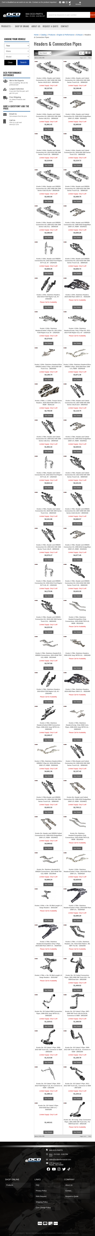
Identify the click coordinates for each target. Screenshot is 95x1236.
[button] (71, 15)
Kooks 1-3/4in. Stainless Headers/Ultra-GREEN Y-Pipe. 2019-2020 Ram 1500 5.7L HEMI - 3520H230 (77, 367)
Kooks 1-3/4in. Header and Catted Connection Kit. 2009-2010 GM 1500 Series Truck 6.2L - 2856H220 (77, 80)
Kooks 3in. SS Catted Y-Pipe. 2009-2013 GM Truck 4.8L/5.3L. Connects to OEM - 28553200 (77, 1050)
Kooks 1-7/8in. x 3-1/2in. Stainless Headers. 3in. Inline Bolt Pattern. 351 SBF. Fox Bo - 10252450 (77, 944)
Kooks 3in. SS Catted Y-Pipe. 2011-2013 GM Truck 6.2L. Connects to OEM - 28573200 (77, 1086)
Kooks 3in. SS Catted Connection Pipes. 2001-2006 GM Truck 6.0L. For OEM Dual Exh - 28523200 (77, 977)
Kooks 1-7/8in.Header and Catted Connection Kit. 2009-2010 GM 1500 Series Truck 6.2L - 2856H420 (77, 763)
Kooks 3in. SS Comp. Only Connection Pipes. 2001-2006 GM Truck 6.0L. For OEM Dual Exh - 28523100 (77, 1122)
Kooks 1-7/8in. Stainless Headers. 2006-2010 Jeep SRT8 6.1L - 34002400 (77, 654)
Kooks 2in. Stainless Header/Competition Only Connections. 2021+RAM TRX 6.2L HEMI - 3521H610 (77, 836)
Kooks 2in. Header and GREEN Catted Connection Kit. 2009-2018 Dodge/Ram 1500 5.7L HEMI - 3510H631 (48, 835)
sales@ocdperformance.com (60, 1159)
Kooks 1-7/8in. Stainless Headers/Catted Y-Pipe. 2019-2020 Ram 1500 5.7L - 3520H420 (77, 908)
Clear (10, 62)
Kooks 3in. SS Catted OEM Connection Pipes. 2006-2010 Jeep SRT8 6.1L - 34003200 (48, 1013)
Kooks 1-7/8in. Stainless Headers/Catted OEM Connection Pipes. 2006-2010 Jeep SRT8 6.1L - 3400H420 (48, 726)
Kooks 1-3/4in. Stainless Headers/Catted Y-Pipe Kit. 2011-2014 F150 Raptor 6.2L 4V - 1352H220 (48, 330)
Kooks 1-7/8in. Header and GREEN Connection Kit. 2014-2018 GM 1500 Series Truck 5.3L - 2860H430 (77, 583)
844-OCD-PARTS (56, 1150)
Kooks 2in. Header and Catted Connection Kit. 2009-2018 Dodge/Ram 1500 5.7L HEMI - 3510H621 (77, 799)
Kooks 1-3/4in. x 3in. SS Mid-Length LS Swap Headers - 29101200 (48, 907)
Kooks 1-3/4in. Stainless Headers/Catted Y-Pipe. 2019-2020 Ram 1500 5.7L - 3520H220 (77, 872)
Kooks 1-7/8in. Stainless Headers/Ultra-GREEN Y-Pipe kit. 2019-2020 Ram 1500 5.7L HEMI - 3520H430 (48, 763)
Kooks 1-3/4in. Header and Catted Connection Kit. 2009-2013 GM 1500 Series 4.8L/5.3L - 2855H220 (48, 116)
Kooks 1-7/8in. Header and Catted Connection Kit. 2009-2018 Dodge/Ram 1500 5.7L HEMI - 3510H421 (77, 439)
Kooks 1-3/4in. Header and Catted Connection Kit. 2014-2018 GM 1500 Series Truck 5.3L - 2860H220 (48, 152)
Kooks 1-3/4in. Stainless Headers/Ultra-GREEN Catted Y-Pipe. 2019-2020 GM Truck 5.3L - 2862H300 (48, 367)
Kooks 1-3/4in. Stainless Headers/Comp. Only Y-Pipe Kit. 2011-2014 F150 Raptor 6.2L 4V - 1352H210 (77, 330)
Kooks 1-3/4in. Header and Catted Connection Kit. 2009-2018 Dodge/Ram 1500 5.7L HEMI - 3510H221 (77, 116)
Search (23, 62)
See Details (48, 93)
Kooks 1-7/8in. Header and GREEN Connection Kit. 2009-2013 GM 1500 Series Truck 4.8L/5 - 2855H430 (48, 547)
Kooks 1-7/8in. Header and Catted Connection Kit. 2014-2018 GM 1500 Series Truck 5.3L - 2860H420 (77, 475)
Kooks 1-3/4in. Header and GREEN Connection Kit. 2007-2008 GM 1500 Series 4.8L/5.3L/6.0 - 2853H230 (48, 189)
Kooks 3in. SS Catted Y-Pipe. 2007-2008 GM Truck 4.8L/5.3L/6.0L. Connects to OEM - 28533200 (77, 1013)
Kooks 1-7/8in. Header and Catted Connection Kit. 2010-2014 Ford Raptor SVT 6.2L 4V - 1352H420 (48, 475)
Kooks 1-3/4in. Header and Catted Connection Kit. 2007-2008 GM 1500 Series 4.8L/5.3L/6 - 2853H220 (48, 80)
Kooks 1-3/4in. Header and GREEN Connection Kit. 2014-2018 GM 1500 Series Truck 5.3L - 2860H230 (77, 261)
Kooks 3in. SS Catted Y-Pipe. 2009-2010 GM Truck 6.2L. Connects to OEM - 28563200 (48, 1050)
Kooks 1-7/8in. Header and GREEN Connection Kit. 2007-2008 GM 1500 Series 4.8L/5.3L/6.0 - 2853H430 (77, 511)
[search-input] (68, 15)
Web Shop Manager (71, 1233)
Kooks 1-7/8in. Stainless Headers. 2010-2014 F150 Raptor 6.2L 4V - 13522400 (48, 691)
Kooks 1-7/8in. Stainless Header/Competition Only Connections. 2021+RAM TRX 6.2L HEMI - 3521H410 (77, 620)
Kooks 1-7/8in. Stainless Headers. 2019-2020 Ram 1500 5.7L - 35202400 (77, 690)
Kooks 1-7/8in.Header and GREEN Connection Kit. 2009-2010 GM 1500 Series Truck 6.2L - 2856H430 (48, 799)
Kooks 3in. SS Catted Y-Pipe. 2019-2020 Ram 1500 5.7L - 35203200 (48, 1108)
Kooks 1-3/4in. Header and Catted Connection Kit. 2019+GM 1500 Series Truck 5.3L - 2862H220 (77, 152)
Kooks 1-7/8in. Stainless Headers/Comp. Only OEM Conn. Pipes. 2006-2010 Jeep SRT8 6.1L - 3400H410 (77, 726)
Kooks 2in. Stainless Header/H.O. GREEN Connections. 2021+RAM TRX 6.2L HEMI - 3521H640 (48, 872)
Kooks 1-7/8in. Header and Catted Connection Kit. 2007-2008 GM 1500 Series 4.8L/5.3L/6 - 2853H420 (77, 403)
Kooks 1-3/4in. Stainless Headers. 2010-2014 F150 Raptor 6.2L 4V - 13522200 (48, 297)
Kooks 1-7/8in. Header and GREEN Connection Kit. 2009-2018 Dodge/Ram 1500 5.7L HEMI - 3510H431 (77, 547)
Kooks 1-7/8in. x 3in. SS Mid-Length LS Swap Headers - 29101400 (48, 976)
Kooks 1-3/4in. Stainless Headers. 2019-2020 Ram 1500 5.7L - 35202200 (77, 296)
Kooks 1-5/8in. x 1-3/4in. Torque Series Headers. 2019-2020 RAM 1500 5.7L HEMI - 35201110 (48, 403)
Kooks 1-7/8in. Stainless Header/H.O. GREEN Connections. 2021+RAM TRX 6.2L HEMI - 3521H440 (48, 655)
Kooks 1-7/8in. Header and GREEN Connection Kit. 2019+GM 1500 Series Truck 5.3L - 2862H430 (48, 619)
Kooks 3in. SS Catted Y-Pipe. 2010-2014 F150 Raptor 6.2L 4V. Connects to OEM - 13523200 (48, 1086)
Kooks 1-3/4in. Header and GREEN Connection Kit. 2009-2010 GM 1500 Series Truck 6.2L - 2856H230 (77, 189)
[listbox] (16, 45)
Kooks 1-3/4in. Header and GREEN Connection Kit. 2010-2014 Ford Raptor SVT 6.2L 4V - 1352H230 (48, 261)
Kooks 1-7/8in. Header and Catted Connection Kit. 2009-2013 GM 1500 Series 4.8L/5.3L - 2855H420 (48, 439)
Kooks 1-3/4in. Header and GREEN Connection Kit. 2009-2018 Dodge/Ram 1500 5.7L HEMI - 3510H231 (77, 225)
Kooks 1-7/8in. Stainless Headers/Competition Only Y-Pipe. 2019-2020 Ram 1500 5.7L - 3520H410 (48, 944)
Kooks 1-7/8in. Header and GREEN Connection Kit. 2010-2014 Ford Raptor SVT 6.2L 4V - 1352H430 (48, 583)
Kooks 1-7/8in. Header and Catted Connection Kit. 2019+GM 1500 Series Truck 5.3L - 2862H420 (48, 511)
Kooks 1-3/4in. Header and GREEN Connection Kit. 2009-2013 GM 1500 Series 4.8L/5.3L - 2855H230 (48, 225)
